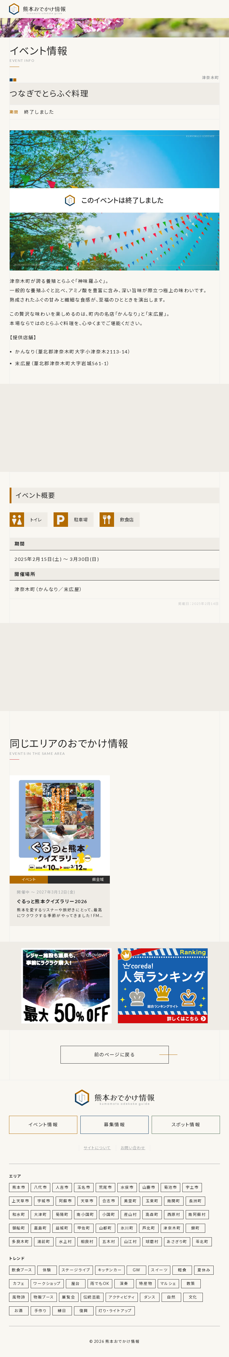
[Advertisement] (66, 428)
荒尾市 (105, 1187)
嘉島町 (40, 1228)
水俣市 (127, 1187)
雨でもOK (100, 1283)
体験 (47, 1270)
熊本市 (19, 1187)
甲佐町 (84, 1228)
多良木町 (20, 1241)
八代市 (40, 1187)
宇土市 (192, 1187)
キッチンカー (110, 1270)
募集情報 (114, 1124)
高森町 (152, 1214)
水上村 (65, 1241)
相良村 (87, 1241)
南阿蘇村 (197, 1214)
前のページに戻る (114, 1054)
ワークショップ (47, 1283)
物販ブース (43, 1297)
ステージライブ (76, 1270)
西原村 (174, 1214)
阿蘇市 (65, 1201)
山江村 (130, 1241)
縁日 (62, 1310)
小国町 (109, 1214)
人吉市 (62, 1187)
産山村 (130, 1214)
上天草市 (20, 1201)
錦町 (195, 1228)
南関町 (174, 1201)
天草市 (87, 1201)
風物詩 (19, 1297)
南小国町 (85, 1214)
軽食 (182, 1270)
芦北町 (149, 1228)
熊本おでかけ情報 (37, 9)
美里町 (130, 1201)
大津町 (40, 1214)
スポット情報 (186, 1124)
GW (137, 1270)
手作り (40, 1310)
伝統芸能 (92, 1297)
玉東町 (152, 1201)
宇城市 (44, 1201)
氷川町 (127, 1228)
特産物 (145, 1283)
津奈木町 (210, 77)
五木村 (109, 1241)
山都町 (105, 1228)
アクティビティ (121, 1297)
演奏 (124, 1283)
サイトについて (97, 1148)
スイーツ (159, 1270)
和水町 (19, 1214)
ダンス (150, 1297)
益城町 (62, 1228)
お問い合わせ (133, 1148)
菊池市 (170, 1187)
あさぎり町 (177, 1241)
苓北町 (202, 1241)
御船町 (19, 1228)
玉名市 (84, 1187)
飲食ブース (22, 1270)
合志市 (109, 1201)
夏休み (204, 1270)
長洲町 (195, 1201)
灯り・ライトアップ (115, 1310)
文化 (193, 1297)
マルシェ (168, 1283)
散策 (191, 1283)
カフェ (19, 1283)
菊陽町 (62, 1214)
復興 (83, 1310)
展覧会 (68, 1297)
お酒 (18, 1310)
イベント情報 (43, 1124)
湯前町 (44, 1241)
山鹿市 (149, 1187)
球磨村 (152, 1241)
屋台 (75, 1283)
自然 (171, 1297)
